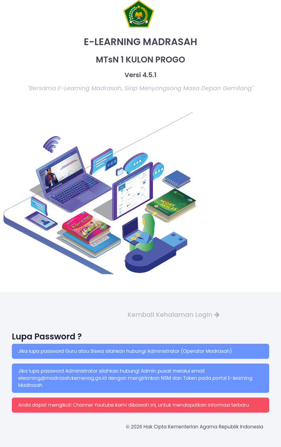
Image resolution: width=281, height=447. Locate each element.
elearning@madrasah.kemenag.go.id (63, 378)
